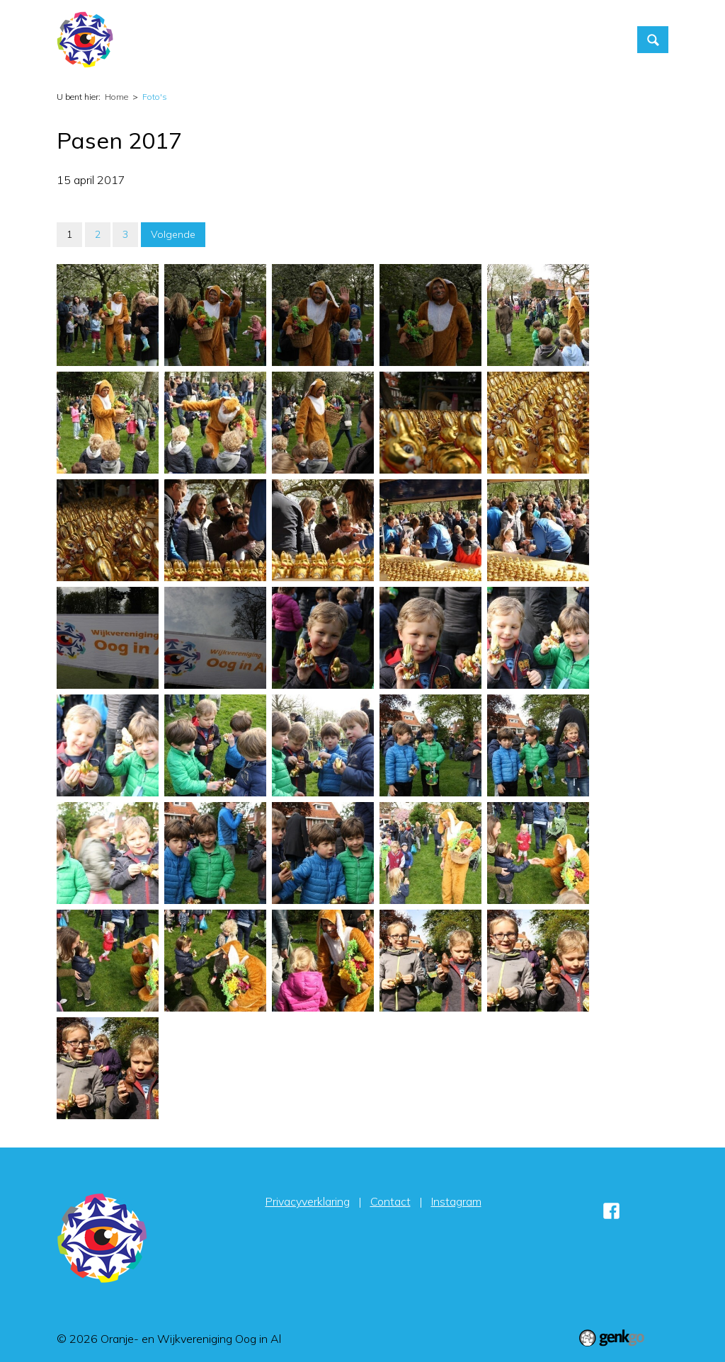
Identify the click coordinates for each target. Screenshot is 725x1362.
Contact (529, 40)
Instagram (456, 1201)
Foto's (471, 40)
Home (271, 39)
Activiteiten (328, 40)
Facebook (611, 1210)
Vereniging (406, 40)
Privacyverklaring (308, 1201)
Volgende (173, 234)
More (586, 40)
